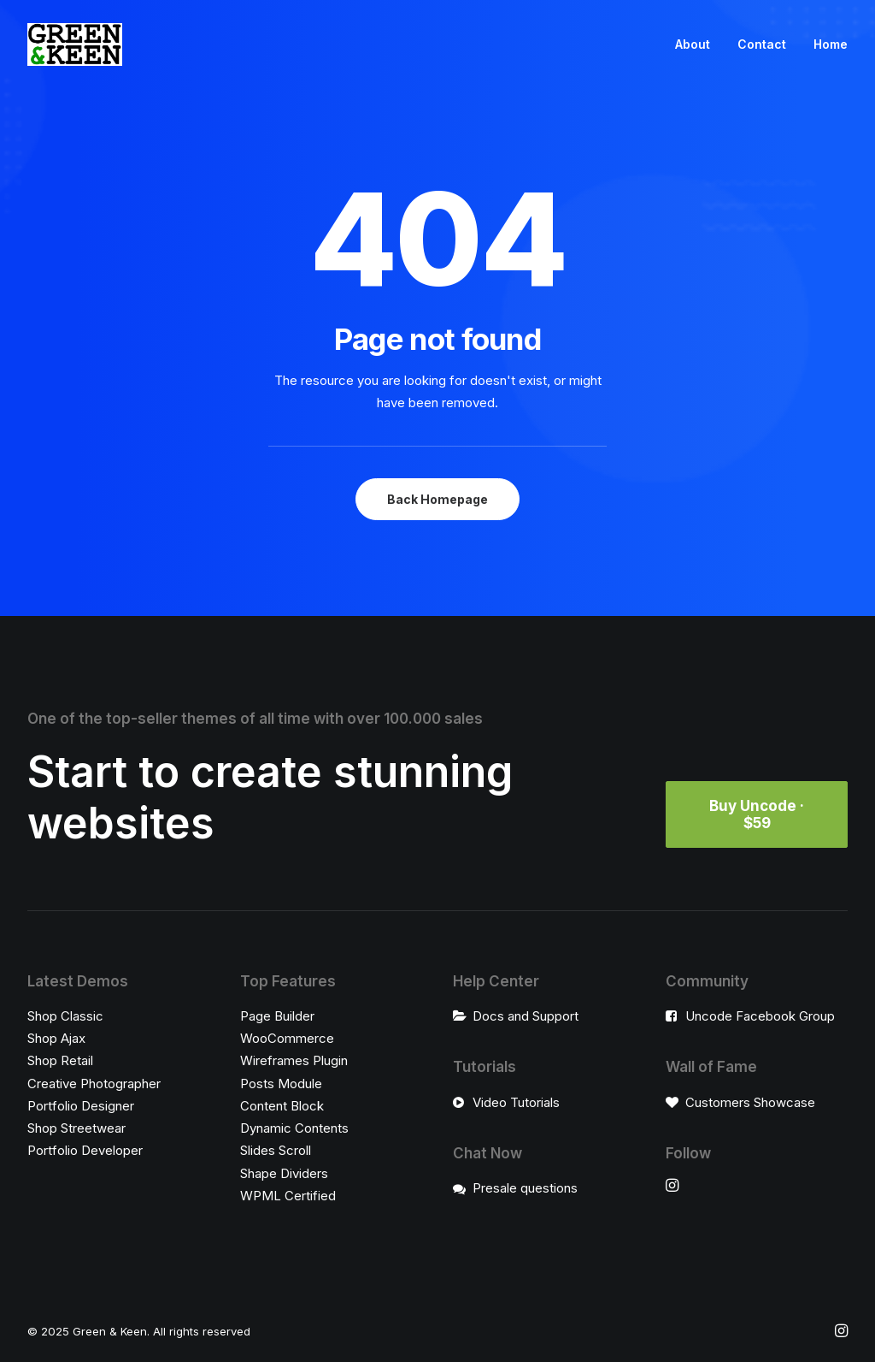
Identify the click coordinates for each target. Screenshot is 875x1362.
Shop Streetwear (76, 1128)
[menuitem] (698, 44)
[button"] (672, 1187)
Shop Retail (60, 1060)
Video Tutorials (516, 1102)
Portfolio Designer (80, 1106)
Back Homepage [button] (437, 499)
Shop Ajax (56, 1038)
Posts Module (281, 1083)
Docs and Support (525, 1016)
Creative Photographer (94, 1083)
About (692, 44)
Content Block (282, 1106)
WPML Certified (288, 1195)
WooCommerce (287, 1038)
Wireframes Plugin (294, 1060)
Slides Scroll (275, 1150)
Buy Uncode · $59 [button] (758, 814)
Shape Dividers (284, 1173)
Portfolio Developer (85, 1150)
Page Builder (277, 1016)
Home (830, 44)
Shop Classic (65, 1016)
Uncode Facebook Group (760, 1016)
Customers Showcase (750, 1102)
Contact (761, 44)
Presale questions (525, 1188)
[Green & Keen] (74, 44)
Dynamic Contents (294, 1128)
